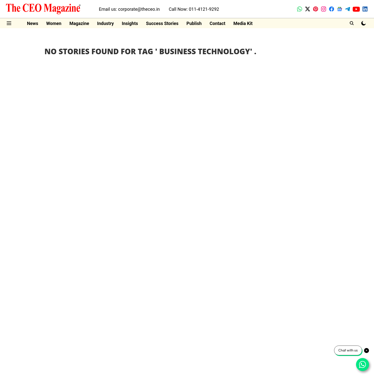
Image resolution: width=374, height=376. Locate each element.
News (32, 23)
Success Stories (162, 23)
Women (53, 23)
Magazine (79, 23)
